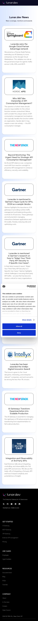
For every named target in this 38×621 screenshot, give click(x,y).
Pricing (4, 541)
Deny (19, 333)
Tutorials (5, 584)
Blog (3, 576)
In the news (5, 602)
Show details (27, 320)
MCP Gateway (6, 529)
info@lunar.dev (15, 508)
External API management (10, 537)
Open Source (6, 610)
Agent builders (6, 559)
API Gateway (6, 533)
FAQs (4, 580)
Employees (5, 555)
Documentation (7, 572)
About (4, 598)
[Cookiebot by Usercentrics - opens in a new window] (27, 286)
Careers (4, 606)
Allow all (19, 326)
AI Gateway (5, 525)
